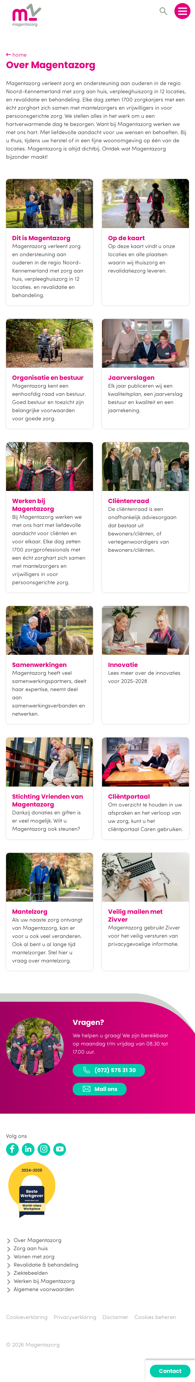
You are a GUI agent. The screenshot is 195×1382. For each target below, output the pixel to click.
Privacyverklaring (75, 1317)
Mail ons (99, 1089)
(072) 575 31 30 (109, 1070)
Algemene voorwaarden (44, 1289)
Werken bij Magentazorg (44, 1281)
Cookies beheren (155, 1317)
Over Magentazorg (37, 1240)
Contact (170, 1371)
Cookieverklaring (27, 1317)
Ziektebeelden (31, 1272)
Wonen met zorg (34, 1256)
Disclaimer (115, 1317)
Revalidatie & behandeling (46, 1264)
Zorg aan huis (31, 1248)
